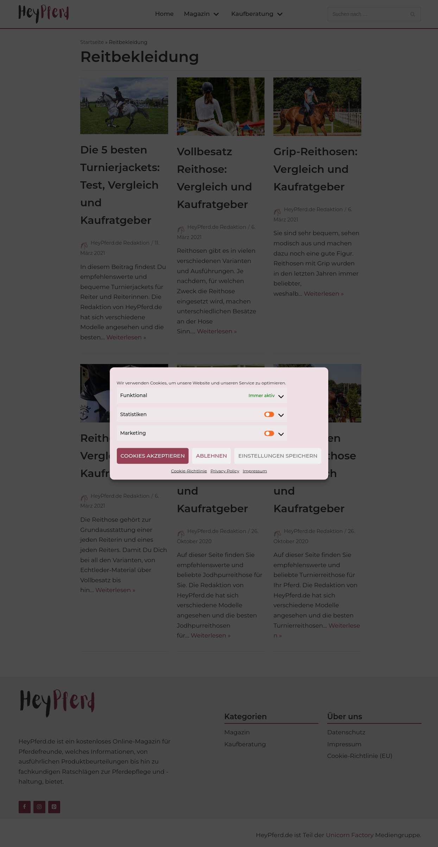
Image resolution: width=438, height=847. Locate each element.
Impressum (255, 470)
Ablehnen (211, 455)
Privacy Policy (224, 470)
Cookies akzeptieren (153, 455)
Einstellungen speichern (277, 455)
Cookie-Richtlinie (189, 470)
